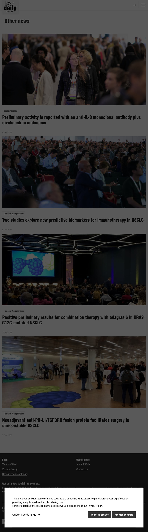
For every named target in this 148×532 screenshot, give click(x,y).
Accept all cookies (124, 514)
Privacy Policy (94, 505)
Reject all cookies (100, 514)
